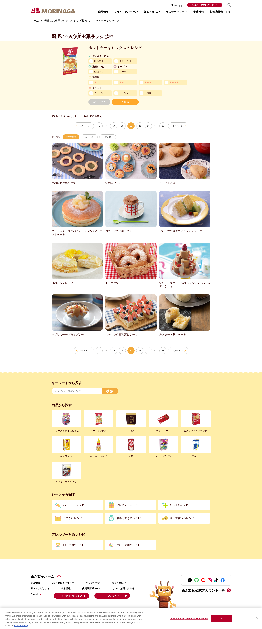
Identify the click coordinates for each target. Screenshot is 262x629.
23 (148, 126)
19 (113, 126)
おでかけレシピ (72, 518)
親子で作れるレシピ (182, 518)
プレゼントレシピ (127, 504)
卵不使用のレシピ (74, 545)
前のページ (84, 126)
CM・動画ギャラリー (63, 582)
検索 (110, 391)
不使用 (122, 71)
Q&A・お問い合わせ (204, 5)
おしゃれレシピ (179, 504)
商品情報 (35, 582)
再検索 (125, 101)
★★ (121, 82)
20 (122, 126)
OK (221, 618)
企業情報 (66, 588)
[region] (131, 618)
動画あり (99, 71)
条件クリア (99, 101)
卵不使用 (99, 61)
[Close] (256, 618)
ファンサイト (118, 595)
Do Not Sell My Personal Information (189, 618)
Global (176, 5)
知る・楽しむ (119, 582)
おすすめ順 (71, 137)
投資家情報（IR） (91, 588)
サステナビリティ (40, 588)
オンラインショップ (74, 595)
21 (131, 126)
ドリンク (124, 93)
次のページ (178, 126)
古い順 (108, 137)
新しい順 (89, 137)
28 (163, 126)
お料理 (147, 93)
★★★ (147, 82)
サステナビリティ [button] (176, 11)
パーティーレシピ (74, 504)
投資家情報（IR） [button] (220, 11)
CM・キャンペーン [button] (126, 11)
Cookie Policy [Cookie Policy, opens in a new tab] (21, 625)
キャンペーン (93, 582)
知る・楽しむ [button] (152, 11)
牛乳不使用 (125, 61)
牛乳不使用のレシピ (128, 545)
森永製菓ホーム (42, 576)
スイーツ (99, 93)
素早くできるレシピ (128, 518)
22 (140, 126)
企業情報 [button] (198, 11)
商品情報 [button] (103, 11)
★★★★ (174, 82)
